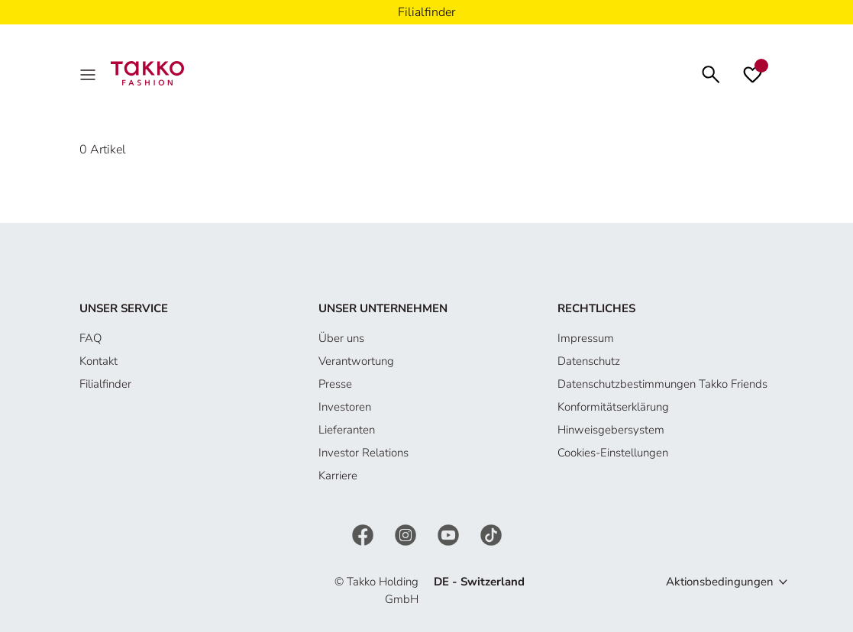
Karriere (337, 475)
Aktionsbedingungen (720, 581)
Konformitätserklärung (613, 406)
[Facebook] (364, 534)
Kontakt (98, 361)
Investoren (344, 406)
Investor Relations (363, 452)
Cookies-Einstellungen (612, 452)
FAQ (90, 338)
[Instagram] (407, 534)
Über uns (341, 338)
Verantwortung (356, 361)
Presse (335, 384)
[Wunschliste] (752, 73)
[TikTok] (491, 534)
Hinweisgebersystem (610, 429)
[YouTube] (450, 534)
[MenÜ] (89, 73)
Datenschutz (588, 361)
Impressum (585, 338)
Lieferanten (346, 429)
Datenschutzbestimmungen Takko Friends (662, 384)
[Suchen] (711, 73)
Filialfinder (105, 384)
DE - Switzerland (479, 581)
